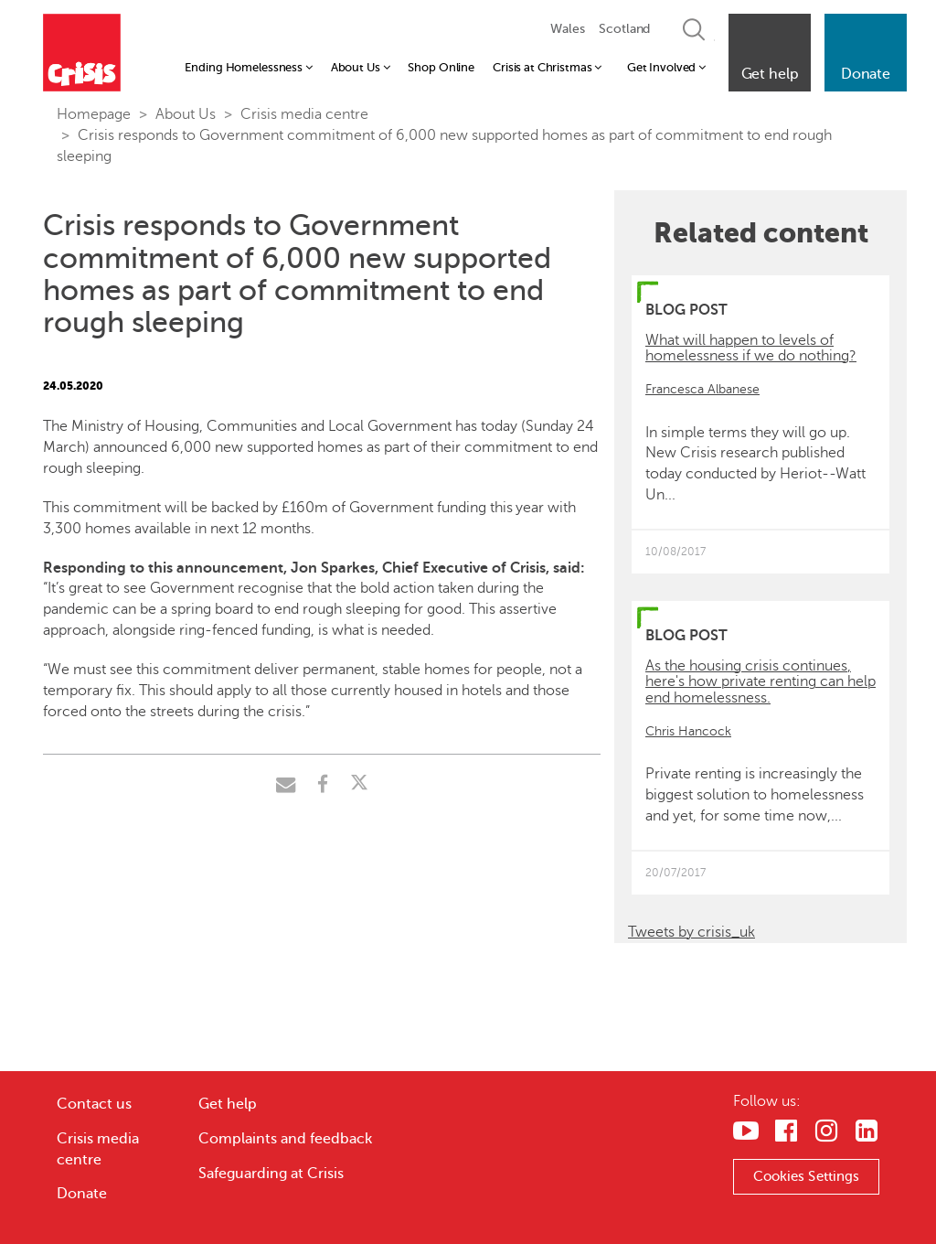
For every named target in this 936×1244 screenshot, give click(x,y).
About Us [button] (360, 67)
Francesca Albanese (702, 388)
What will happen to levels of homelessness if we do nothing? (750, 348)
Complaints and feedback (285, 1139)
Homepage (94, 114)
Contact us (94, 1104)
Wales (567, 29)
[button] (770, 52)
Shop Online (441, 67)
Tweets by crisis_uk (691, 932)
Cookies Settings (806, 1176)
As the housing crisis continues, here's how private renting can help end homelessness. (760, 682)
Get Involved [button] (666, 67)
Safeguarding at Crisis (271, 1173)
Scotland (624, 29)
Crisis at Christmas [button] (547, 67)
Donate (82, 1193)
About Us (185, 114)
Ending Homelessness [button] (248, 67)
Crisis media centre (304, 114)
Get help (227, 1104)
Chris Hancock (688, 731)
